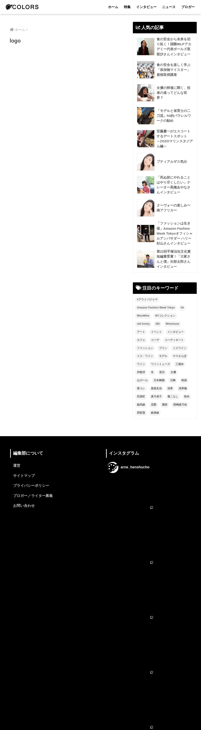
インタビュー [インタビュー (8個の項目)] (175, 339)
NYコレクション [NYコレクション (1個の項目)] (165, 322)
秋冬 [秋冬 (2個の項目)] (186, 403)
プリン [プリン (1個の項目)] (163, 355)
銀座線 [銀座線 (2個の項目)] (155, 420)
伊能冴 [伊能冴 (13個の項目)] (141, 379)
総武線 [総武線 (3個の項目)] (141, 411)
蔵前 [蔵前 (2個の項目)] (164, 411)
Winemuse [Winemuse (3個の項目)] (172, 331)
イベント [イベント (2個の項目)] (156, 339)
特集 (127, 7)
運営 (16, 473)
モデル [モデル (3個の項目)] (163, 363)
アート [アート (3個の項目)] (141, 339)
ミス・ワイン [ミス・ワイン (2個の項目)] (145, 363)
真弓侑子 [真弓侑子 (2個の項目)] (156, 403)
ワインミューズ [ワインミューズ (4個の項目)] (160, 371)
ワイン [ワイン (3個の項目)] (141, 371)
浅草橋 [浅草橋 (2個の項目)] (183, 395)
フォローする (149, 682)
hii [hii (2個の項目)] (182, 314)
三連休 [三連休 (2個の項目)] (180, 371)
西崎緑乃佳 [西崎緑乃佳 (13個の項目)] (180, 411)
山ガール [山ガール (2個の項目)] (142, 387)
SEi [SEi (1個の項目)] (157, 331)
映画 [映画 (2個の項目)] (184, 387)
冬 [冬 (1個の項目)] (152, 379)
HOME (100, 707)
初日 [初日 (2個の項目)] (162, 379)
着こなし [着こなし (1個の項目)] (172, 403)
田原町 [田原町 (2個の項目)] (141, 403)
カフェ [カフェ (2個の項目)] (141, 347)
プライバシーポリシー (31, 493)
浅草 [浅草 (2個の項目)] (170, 395)
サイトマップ (24, 483)
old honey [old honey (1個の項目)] (143, 331)
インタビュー (146, 7)
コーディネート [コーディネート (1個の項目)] (174, 347)
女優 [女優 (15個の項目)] (173, 379)
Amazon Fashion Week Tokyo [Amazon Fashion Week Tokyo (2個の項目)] (156, 314)
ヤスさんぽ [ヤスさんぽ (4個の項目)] (179, 363)
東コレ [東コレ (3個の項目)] (141, 395)
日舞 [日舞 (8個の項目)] (173, 387)
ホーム (113, 7)
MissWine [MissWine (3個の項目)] (143, 322)
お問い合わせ (24, 514)
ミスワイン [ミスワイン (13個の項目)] (179, 355)
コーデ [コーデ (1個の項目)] (155, 347)
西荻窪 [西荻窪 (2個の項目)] (141, 420)
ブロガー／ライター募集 (33, 504)
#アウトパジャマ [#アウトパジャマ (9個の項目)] (147, 306)
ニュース (169, 7)
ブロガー (188, 7)
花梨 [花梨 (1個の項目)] (153, 411)
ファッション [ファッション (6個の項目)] (145, 355)
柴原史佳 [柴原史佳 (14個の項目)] (156, 395)
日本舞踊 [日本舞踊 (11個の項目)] (159, 387)
